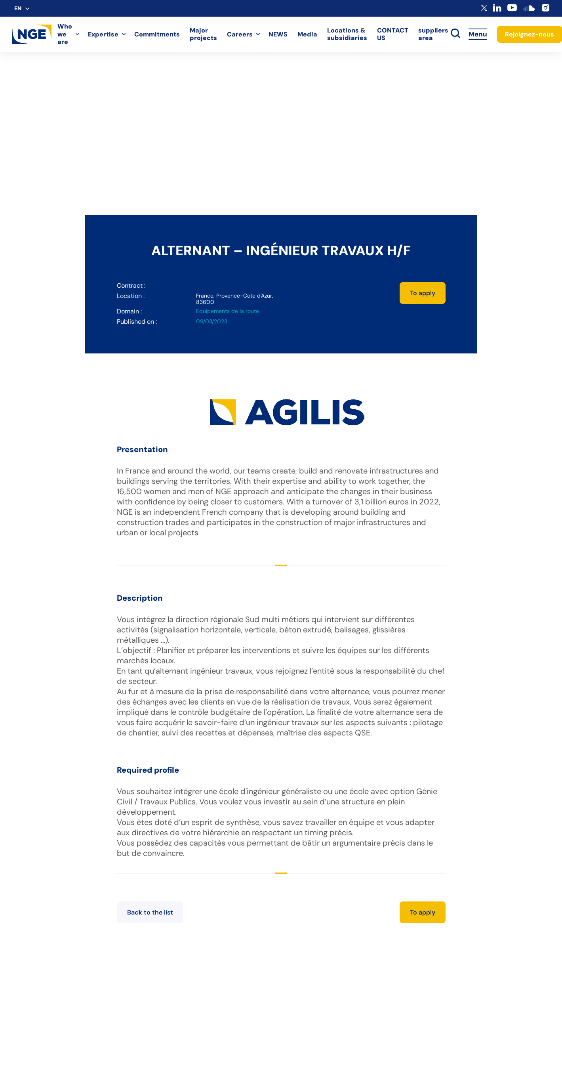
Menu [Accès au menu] (478, 34)
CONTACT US (392, 34)
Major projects (203, 34)
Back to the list (150, 912)
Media (307, 34)
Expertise (103, 34)
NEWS (278, 34)
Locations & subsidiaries (347, 34)
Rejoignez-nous (529, 34)
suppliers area (433, 34)
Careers (240, 34)
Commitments (157, 34)
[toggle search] (455, 34)
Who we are (64, 34)
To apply (422, 293)
